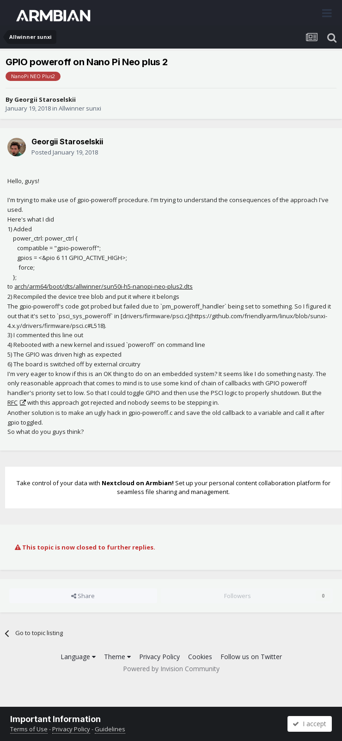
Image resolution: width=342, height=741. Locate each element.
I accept (309, 723)
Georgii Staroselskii (45, 99)
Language (78, 656)
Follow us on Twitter (251, 656)
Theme (117, 656)
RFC (12, 402)
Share (83, 596)
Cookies (200, 656)
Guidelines (110, 729)
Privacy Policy (159, 656)
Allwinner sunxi (80, 108)
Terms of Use (29, 729)
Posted (64, 152)
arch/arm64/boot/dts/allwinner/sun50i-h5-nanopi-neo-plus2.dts (103, 286)
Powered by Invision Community (171, 668)
